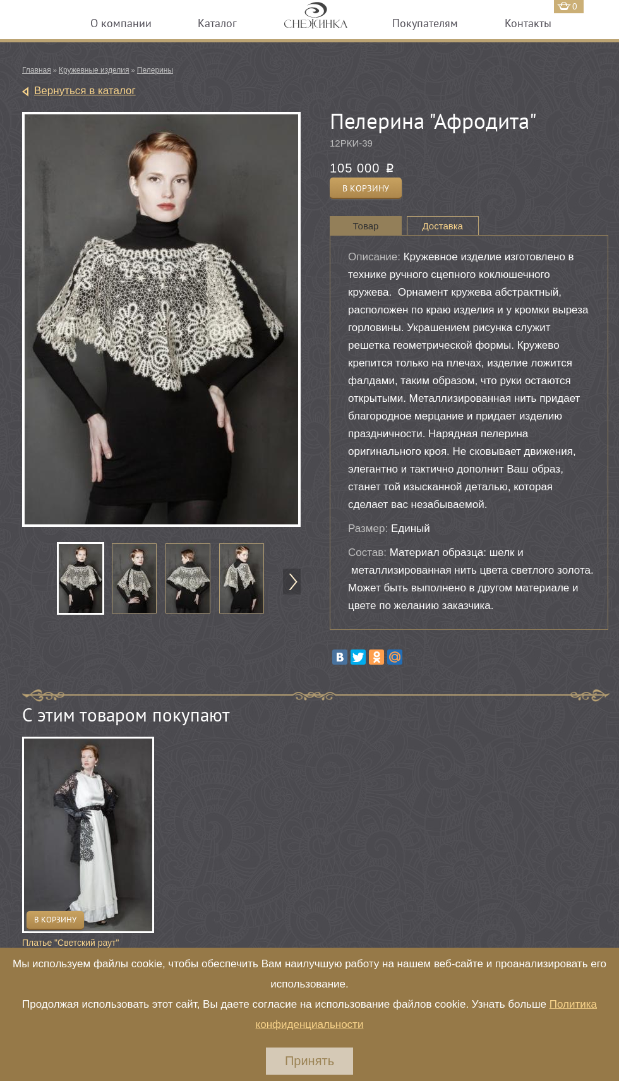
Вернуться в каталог (85, 91)
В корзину (55, 919)
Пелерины (155, 70)
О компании (121, 23)
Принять (309, 1061)
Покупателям (425, 23)
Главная (36, 70)
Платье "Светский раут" (70, 943)
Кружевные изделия (94, 70)
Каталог (217, 23)
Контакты (528, 23)
